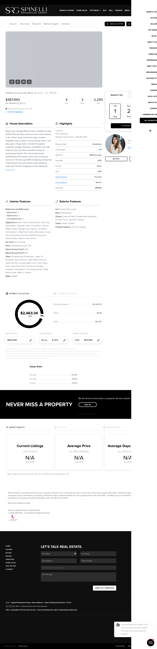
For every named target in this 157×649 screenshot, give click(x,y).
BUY (105, 10)
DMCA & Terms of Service (136, 646)
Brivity (14, 646)
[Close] (152, 624)
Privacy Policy (120, 646)
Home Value (81, 10)
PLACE (68, 603)
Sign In (148, 2)
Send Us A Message (104, 588)
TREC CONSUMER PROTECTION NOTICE (21, 610)
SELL (111, 10)
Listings (9, 549)
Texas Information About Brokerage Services (57, 610)
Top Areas (95, 10)
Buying (9, 553)
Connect (9, 569)
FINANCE (118, 10)
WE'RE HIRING (143, 10)
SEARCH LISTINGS (67, 10)
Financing (10, 559)
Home (8, 546)
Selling (9, 556)
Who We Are (11, 566)
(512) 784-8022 (137, 576)
